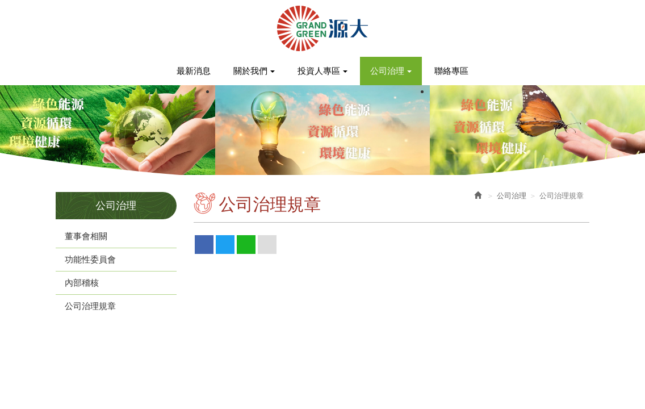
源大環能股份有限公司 (322, 28)
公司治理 (511, 195)
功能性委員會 (90, 259)
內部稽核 (82, 282)
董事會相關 (86, 236)
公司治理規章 (90, 306)
